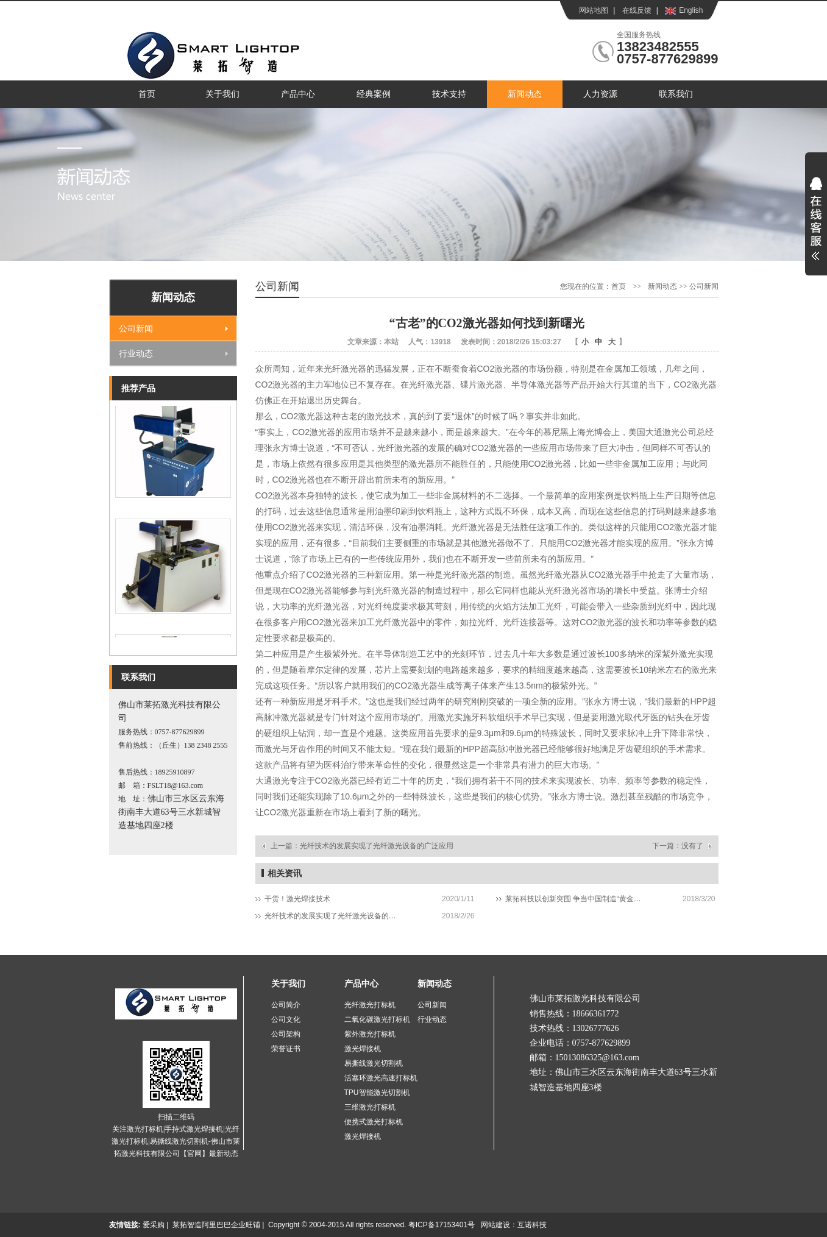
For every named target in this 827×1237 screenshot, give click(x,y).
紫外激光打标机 (370, 1034)
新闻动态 (525, 94)
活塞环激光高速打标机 (380, 1078)
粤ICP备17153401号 (441, 1225)
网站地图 (593, 10)
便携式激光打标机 (373, 1122)
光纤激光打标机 (370, 1005)
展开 (816, 226)
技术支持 (449, 94)
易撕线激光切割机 (373, 1063)
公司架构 (285, 1034)
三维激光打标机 (370, 1107)
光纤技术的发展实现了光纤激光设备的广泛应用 (333, 916)
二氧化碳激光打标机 (377, 1019)
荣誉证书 (285, 1048)
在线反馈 (636, 10)
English (691, 10)
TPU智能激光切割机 (377, 1092)
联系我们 (676, 94)
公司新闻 (136, 328)
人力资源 (600, 94)
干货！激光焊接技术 (297, 899)
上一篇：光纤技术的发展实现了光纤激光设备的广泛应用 (362, 846)
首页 (146, 94)
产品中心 (298, 94)
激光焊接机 (362, 1048)
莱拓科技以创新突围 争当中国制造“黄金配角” (573, 899)
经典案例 (374, 94)
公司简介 (285, 1005)
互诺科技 (532, 1225)
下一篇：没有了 (677, 846)
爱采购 (154, 1225)
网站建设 (495, 1225)
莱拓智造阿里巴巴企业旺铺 (216, 1225)
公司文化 (285, 1019)
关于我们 (222, 94)
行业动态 (136, 353)
